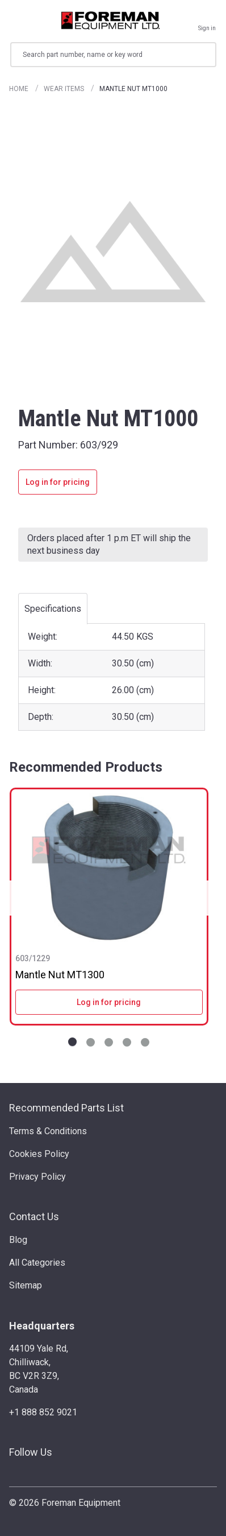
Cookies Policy (39, 1153)
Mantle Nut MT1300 (59, 975)
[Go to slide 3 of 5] (108, 1042)
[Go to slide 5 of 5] (145, 1042)
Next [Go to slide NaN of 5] (204, 897)
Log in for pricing (58, 482)
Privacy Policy (37, 1176)
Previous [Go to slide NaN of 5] (13, 897)
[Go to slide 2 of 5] (90, 1042)
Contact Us (34, 1216)
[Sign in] (207, 20)
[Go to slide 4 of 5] (127, 1042)
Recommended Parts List (66, 1108)
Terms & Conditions (48, 1131)
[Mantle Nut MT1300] (109, 867)
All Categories (37, 1262)
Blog (18, 1239)
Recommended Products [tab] (85, 767)
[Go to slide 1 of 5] (72, 1042)
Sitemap (25, 1285)
